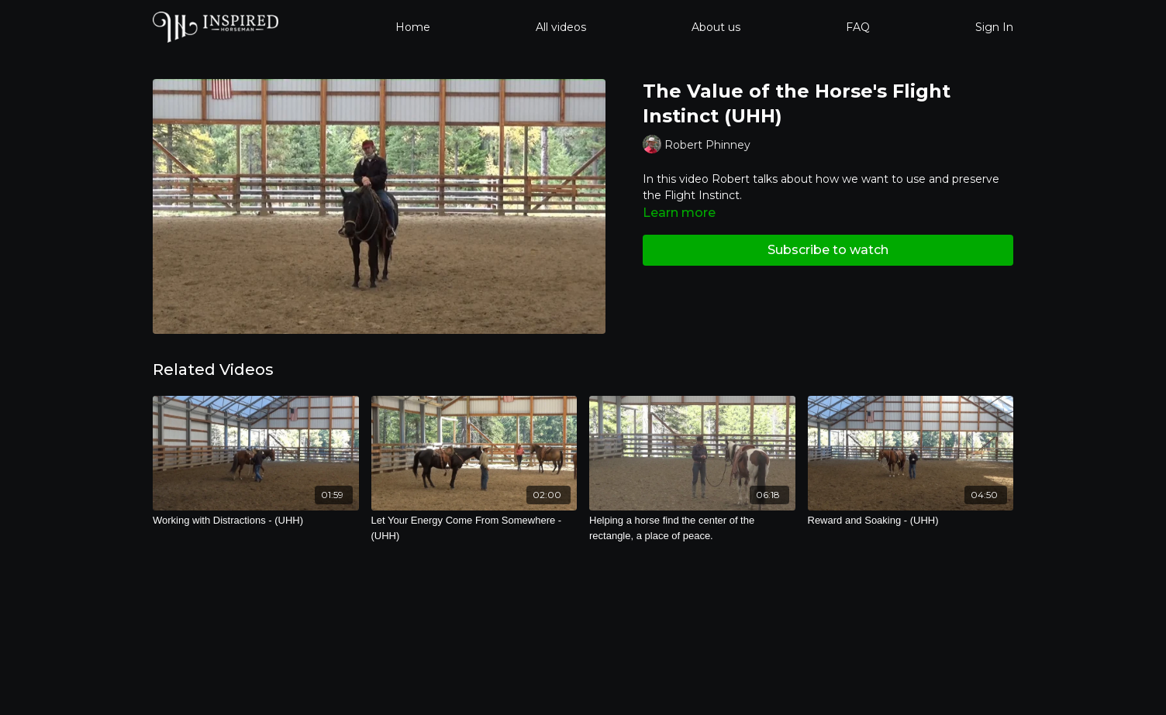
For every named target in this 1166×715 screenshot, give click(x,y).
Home (412, 27)
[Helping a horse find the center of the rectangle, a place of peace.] (692, 528)
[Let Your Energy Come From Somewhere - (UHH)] (474, 528)
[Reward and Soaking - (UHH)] (911, 520)
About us (716, 27)
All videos (561, 27)
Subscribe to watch (828, 249)
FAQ (858, 27)
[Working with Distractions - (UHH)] (256, 520)
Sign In (994, 27)
